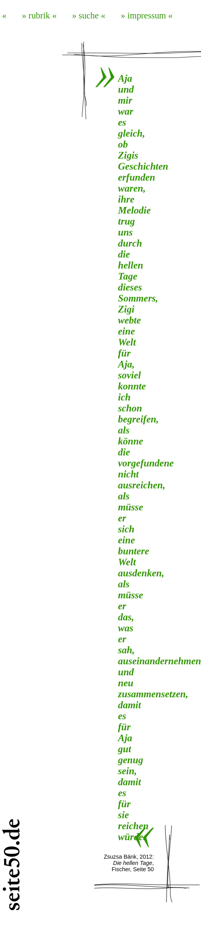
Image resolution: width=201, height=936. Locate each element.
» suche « (88, 15)
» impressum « (147, 15)
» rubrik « (39, 15)
